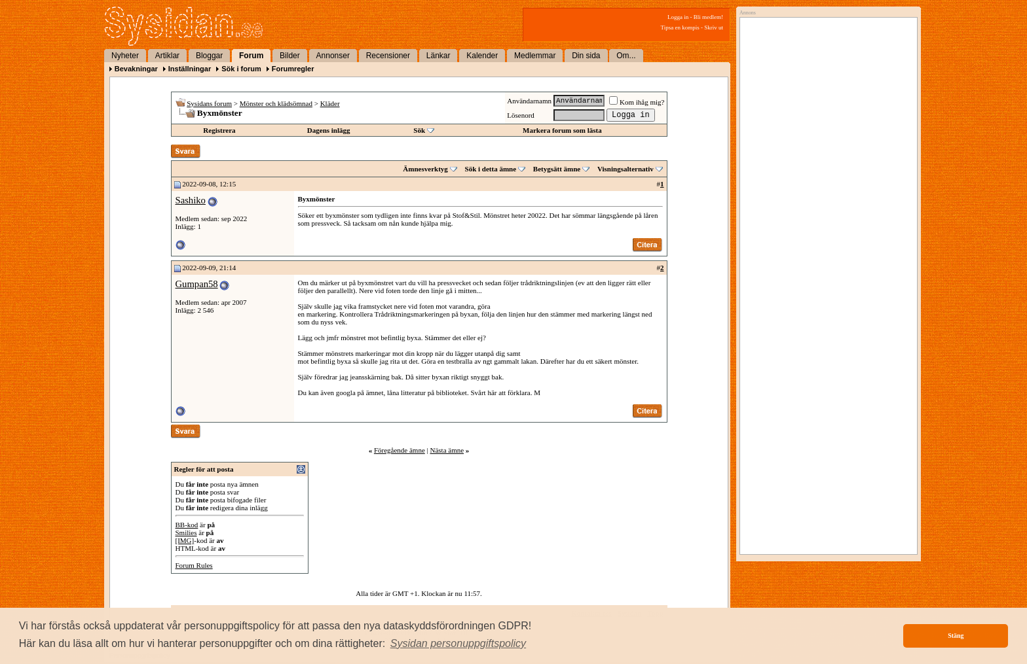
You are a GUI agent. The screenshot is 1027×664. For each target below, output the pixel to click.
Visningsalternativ (625, 169)
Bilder (290, 55)
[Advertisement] (825, 155)
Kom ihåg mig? (636, 102)
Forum (251, 55)
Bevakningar (136, 69)
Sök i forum (241, 69)
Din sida (586, 55)
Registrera (219, 130)
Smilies (186, 532)
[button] (458, 644)
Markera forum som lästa (562, 130)
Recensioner (388, 55)
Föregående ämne (399, 450)
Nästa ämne (447, 450)
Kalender (482, 55)
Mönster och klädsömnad (276, 103)
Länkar (438, 55)
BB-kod (187, 525)
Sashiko (191, 200)
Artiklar (167, 55)
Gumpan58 (197, 284)
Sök (419, 130)
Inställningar (189, 69)
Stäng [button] (955, 635)
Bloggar (209, 55)
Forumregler (293, 69)
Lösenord (520, 115)
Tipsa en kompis (680, 27)
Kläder (330, 103)
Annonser (333, 55)
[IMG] (185, 540)
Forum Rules (194, 565)
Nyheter (125, 55)
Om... (625, 55)
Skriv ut (713, 27)
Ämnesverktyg (425, 169)
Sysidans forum (209, 103)
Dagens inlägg (328, 130)
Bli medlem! (708, 17)
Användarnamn (529, 101)
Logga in (677, 17)
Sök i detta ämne (491, 169)
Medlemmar (534, 55)
